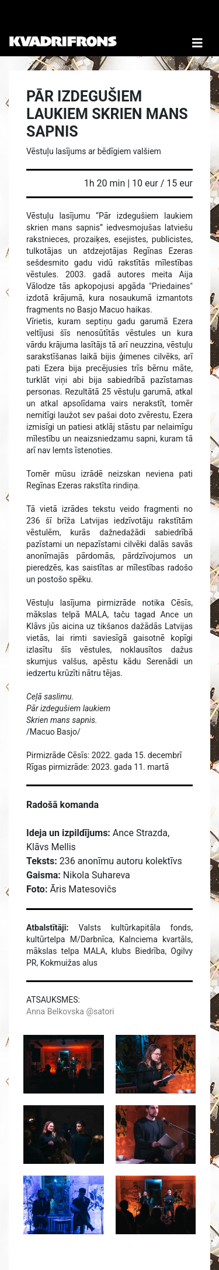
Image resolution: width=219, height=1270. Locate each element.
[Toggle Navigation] (197, 28)
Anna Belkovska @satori (70, 1011)
